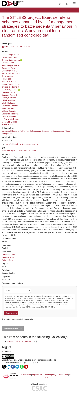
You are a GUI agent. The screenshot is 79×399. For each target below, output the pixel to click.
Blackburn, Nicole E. (10, 114)
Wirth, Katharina (8, 103)
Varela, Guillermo (9, 98)
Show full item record (13, 328)
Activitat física (8, 260)
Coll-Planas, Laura (9, 57)
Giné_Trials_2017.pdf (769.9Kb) (16, 47)
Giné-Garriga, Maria (10, 55)
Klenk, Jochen (8, 108)
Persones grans (8, 255)
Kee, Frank (6, 79)
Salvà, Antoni (7, 124)
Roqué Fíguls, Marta (10, 65)
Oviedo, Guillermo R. (10, 87)
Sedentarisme (8, 257)
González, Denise (9, 122)
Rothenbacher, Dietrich (11, 73)
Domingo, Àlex (8, 63)
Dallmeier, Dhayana (10, 106)
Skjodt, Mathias (8, 100)
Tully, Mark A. (7, 76)
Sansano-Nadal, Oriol (11, 95)
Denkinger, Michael (10, 71)
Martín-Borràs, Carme (11, 84)
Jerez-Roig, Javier (9, 90)
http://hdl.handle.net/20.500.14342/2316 (22, 144)
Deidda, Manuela (9, 116)
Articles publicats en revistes (19, 341)
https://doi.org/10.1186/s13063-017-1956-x (20, 151)
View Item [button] (9, 10)
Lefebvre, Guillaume (10, 119)
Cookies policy (50, 375)
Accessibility (62, 375)
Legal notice (37, 375)
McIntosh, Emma (9, 81)
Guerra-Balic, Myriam (11, 60)
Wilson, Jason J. (9, 111)
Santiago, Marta (8, 92)
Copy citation (11, 313)
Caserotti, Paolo (8, 68)
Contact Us (26, 375)
